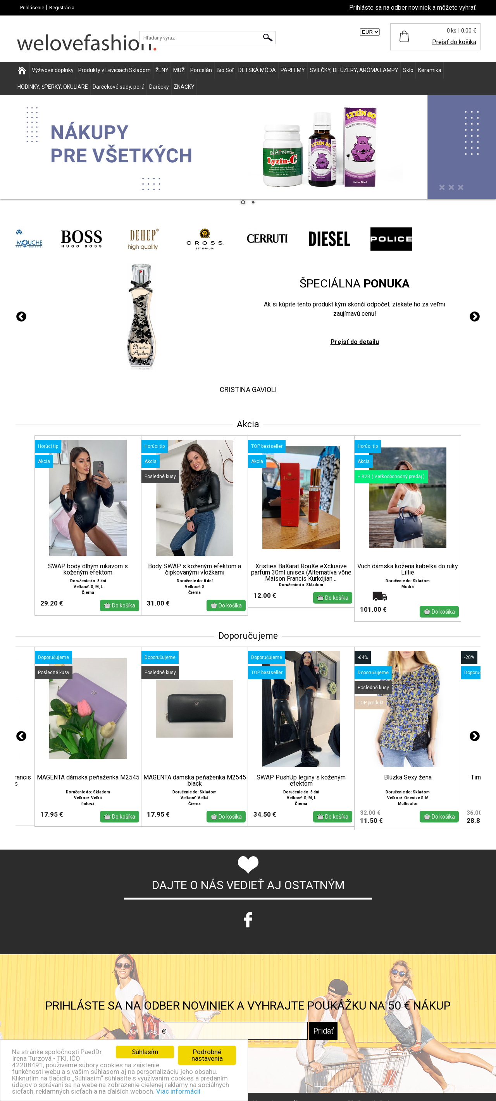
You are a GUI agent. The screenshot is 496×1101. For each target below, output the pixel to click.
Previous (21, 317)
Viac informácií (178, 1091)
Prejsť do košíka (454, 42)
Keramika (429, 70)
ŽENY (162, 70)
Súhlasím (145, 1052)
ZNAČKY (184, 87)
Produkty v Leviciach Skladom (114, 70)
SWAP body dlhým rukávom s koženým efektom (88, 569)
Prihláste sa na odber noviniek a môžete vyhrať (412, 7)
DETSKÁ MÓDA (257, 70)
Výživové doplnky (53, 70)
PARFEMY (293, 70)
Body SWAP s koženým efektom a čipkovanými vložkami (194, 569)
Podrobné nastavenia (207, 1055)
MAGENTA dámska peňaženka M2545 (88, 777)
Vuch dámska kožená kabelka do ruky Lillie (407, 569)
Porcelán (201, 70)
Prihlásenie (32, 7)
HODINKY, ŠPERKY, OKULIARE (52, 87)
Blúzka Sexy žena (408, 777)
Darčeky (159, 87)
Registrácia (61, 7)
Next (474, 317)
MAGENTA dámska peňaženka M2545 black (194, 780)
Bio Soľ (225, 70)
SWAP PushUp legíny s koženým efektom (301, 780)
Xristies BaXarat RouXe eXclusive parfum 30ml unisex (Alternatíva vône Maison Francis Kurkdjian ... (301, 572)
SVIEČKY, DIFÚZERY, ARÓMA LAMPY (354, 70)
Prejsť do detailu (355, 342)
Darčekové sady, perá (119, 87)
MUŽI (179, 70)
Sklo (408, 70)
